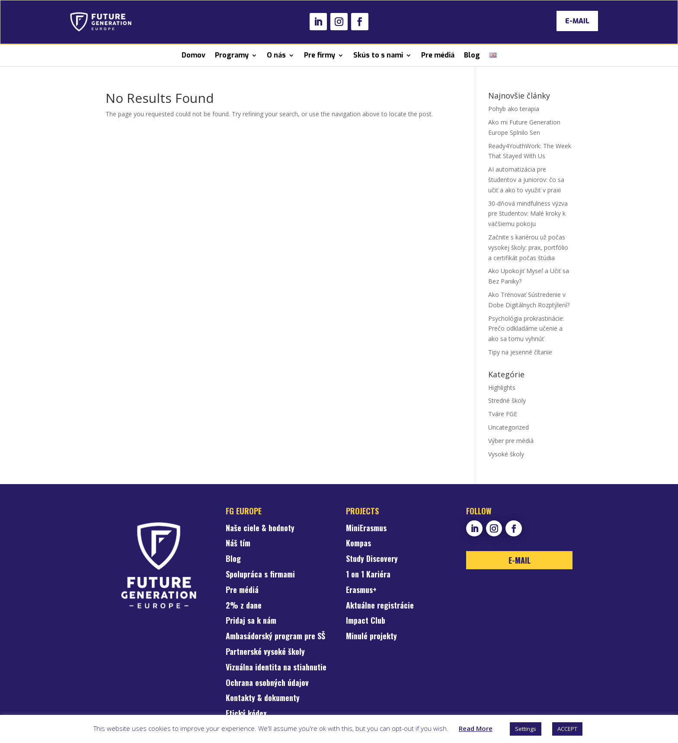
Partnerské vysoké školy (265, 652)
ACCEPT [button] (567, 729)
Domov (193, 55)
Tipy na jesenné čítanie (520, 352)
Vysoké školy (506, 454)
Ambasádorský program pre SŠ (275, 636)
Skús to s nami (378, 55)
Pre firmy (319, 55)
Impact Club (365, 621)
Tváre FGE (502, 414)
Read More (476, 728)
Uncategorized (508, 427)
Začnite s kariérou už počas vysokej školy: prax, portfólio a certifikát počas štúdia (528, 247)
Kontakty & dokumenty (263, 698)
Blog (472, 55)
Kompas (358, 543)
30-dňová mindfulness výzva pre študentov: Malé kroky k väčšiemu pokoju (528, 213)
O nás (276, 55)
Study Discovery (372, 559)
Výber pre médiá (511, 441)
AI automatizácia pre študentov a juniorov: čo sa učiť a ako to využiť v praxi (526, 179)
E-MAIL (577, 21)
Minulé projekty (371, 636)
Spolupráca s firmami (260, 575)
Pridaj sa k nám (251, 621)
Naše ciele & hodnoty (260, 528)
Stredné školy (507, 400)
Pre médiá (437, 55)
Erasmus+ (361, 590)
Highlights (501, 387)
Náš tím (238, 543)
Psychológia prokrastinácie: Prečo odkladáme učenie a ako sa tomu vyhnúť (526, 328)
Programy (232, 55)
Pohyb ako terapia (513, 109)
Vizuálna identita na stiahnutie (276, 668)
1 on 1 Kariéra (368, 575)
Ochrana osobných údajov (267, 683)
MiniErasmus (366, 528)
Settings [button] (525, 729)
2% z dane (244, 606)
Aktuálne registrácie (380, 606)
